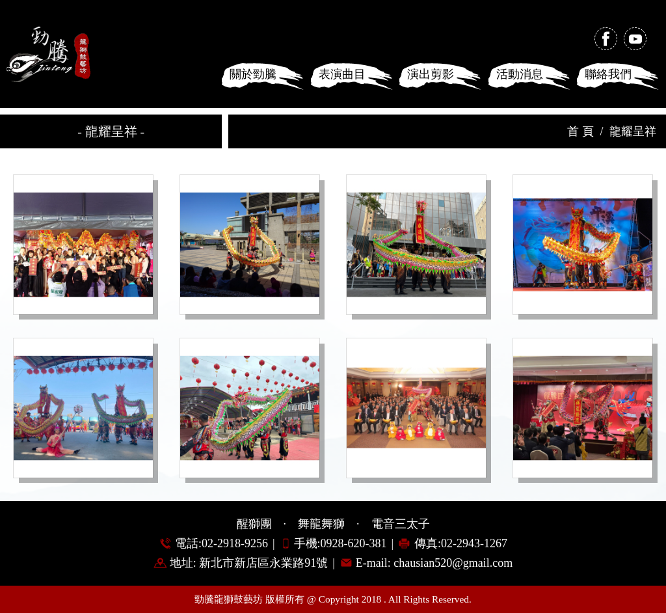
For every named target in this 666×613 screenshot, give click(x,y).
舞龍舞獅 (321, 523)
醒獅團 (254, 523)
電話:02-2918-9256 (221, 543)
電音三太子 (400, 523)
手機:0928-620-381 (340, 543)
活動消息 (519, 74)
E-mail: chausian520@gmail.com (434, 562)
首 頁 (580, 131)
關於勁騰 (253, 74)
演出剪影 (430, 74)
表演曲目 (342, 74)
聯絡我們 (608, 74)
